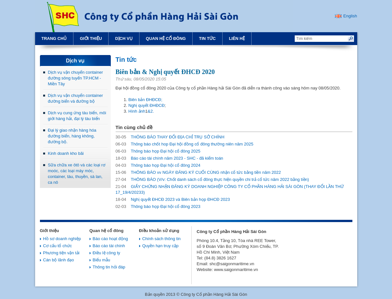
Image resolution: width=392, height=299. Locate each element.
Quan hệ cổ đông (166, 38)
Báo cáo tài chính (109, 245)
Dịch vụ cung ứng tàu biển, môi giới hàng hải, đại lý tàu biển (77, 115)
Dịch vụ (123, 38)
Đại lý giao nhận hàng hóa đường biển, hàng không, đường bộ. (72, 136)
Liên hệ (237, 38)
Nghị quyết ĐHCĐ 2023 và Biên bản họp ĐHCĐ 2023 (173, 199)
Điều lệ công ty (106, 252)
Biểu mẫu (101, 259)
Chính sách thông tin (161, 238)
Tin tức (207, 38)
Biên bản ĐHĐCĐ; (145, 99)
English (350, 16)
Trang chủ (54, 38)
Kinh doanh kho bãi (66, 153)
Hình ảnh (137, 111)
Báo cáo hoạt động (110, 238)
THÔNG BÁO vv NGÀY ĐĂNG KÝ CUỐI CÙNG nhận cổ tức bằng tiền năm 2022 (198, 172)
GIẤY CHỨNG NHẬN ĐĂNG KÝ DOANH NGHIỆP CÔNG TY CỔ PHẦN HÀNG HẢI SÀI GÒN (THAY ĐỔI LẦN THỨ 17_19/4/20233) (230, 189)
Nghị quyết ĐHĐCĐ (147, 105)
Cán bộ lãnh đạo (58, 259)
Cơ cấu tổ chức (57, 245)
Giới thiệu (91, 38)
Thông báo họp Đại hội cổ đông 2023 (158, 206)
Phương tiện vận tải (61, 252)
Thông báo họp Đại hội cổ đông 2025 (158, 151)
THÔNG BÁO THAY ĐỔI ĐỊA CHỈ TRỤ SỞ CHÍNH (170, 137)
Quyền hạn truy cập (160, 245)
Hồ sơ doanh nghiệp (62, 238)
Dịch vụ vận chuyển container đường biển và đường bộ (75, 98)
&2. (151, 111)
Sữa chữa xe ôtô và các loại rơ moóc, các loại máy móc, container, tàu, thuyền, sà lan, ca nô (76, 174)
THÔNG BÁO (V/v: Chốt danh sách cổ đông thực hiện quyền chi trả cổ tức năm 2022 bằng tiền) (212, 179)
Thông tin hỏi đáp (109, 267)
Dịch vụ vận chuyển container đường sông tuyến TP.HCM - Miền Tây (75, 78)
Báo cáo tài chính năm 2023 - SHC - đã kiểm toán (169, 158)
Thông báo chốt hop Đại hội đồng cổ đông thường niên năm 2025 (184, 144)
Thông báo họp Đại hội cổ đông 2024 (158, 165)
